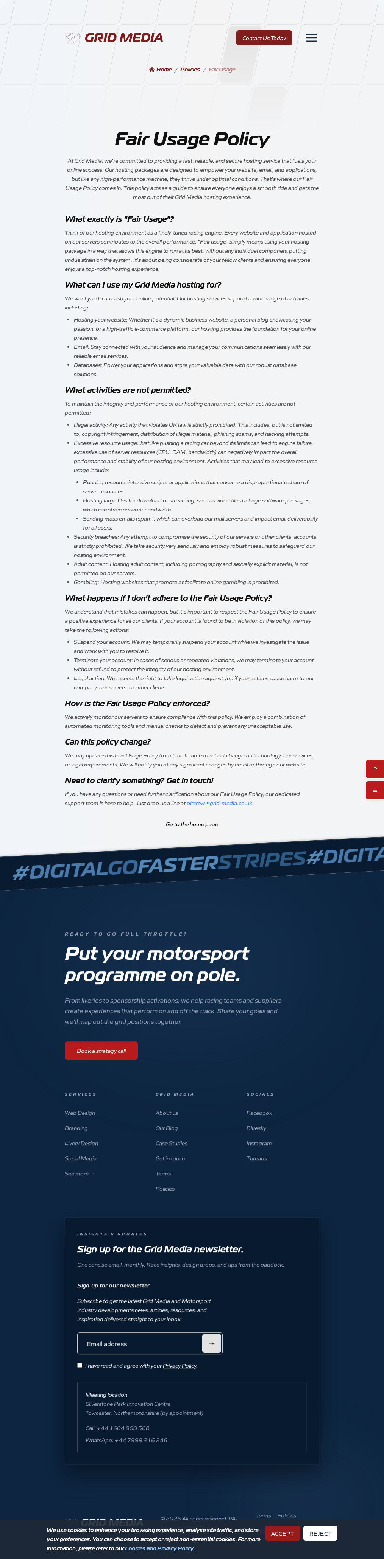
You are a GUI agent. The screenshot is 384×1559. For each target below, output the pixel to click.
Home (160, 69)
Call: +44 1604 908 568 (118, 1436)
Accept (282, 1533)
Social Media (81, 1167)
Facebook (259, 1121)
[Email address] (150, 1352)
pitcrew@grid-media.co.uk (219, 802)
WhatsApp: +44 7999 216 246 (126, 1449)
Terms (163, 1182)
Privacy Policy (179, 1374)
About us (167, 1121)
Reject (320, 1533)
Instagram (259, 1152)
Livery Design (81, 1152)
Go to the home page (192, 824)
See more (80, 1182)
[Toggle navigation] (311, 37)
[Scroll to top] (375, 769)
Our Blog (167, 1136)
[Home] (117, 37)
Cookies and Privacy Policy (159, 1548)
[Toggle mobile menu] (375, 790)
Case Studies (171, 1152)
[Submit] (211, 1352)
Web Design (80, 1121)
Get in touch (170, 1167)
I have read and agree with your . (141, 1374)
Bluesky (256, 1136)
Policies (190, 69)
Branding (76, 1136)
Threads (257, 1167)
